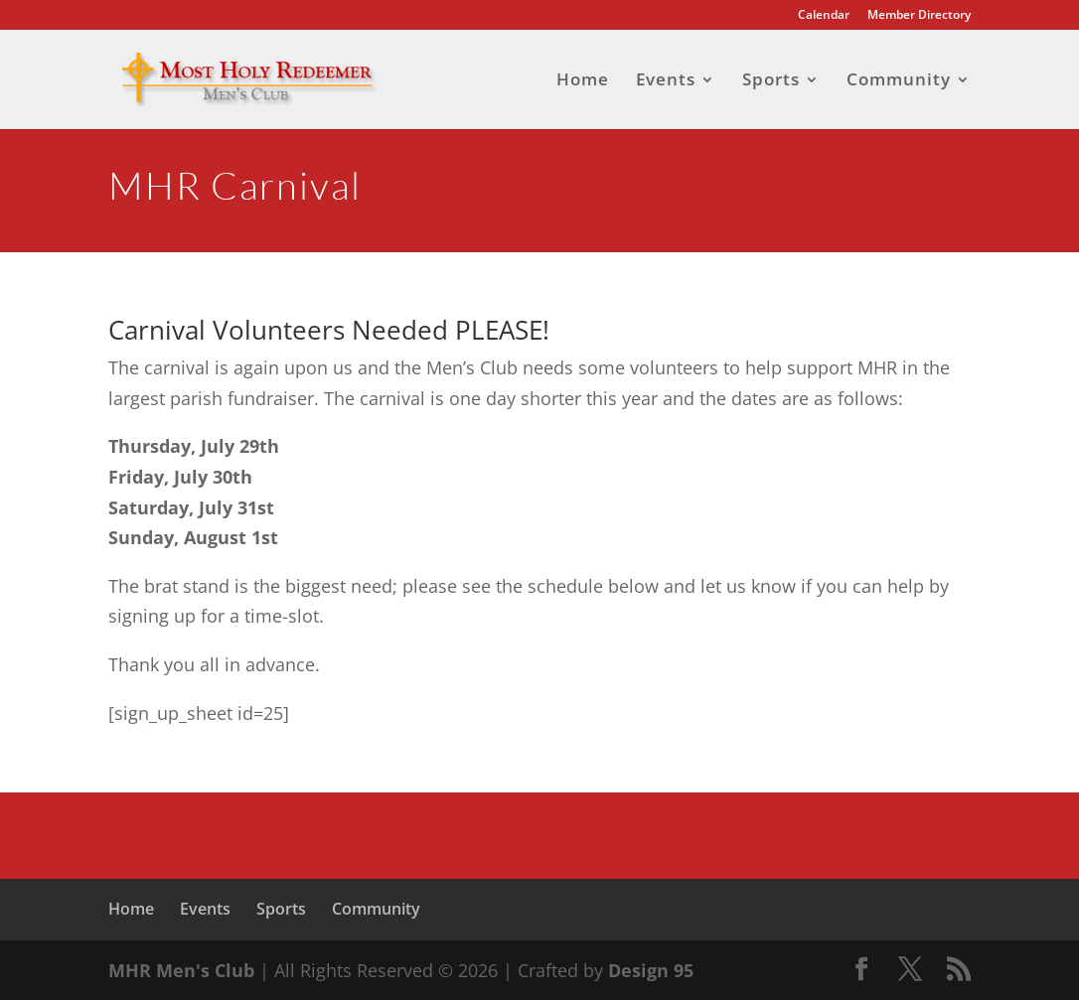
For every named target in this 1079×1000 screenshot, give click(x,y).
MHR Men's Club (181, 970)
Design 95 (651, 970)
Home (582, 81)
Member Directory (919, 16)
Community (899, 81)
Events (665, 81)
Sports (771, 81)
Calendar (823, 16)
